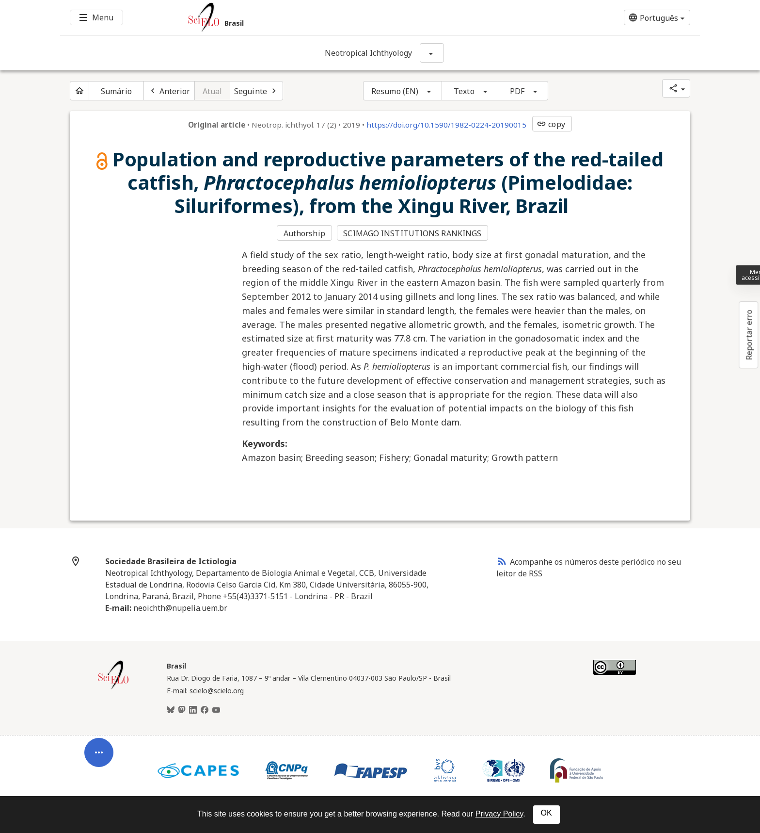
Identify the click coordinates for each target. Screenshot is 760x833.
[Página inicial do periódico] (79, 90)
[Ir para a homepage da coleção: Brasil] (326, 17)
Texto (464, 91)
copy (551, 124)
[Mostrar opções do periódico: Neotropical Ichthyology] (432, 53)
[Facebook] (204, 710)
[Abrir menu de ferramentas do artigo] (98, 758)
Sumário (116, 91)
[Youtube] (216, 710)
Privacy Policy (499, 814)
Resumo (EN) (394, 91)
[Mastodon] (181, 710)
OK (546, 813)
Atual (212, 91)
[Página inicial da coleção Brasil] (113, 688)
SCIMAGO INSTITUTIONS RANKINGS (412, 233)
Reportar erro (749, 335)
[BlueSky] (170, 710)
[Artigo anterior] (169, 90)
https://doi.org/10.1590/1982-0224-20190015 (446, 125)
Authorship (304, 233)
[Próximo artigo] (256, 90)
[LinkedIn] (193, 710)
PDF (517, 91)
